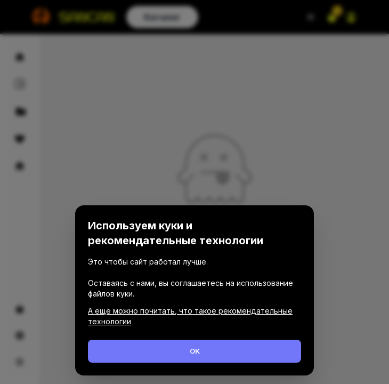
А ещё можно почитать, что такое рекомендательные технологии (190, 316)
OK (195, 351)
